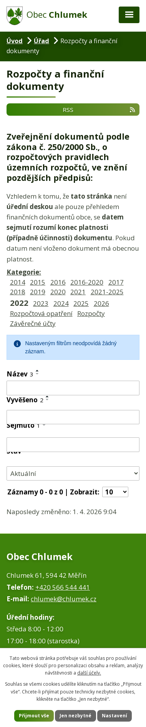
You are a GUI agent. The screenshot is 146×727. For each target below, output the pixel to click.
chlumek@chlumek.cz (63, 598)
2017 (116, 282)
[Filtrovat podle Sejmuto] (73, 444)
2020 (58, 291)
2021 (78, 291)
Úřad (41, 41)
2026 (101, 303)
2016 (58, 282)
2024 (61, 303)
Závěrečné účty (33, 323)
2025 (81, 303)
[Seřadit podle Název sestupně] (37, 373)
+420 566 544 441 (62, 587)
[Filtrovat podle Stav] (73, 473)
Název (20, 373)
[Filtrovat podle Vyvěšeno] (73, 417)
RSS (99, 109)
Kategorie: (24, 272)
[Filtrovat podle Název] (73, 388)
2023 (40, 303)
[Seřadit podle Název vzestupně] (37, 370)
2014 (17, 282)
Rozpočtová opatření (41, 313)
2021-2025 (107, 291)
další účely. (89, 673)
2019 (37, 291)
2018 (17, 291)
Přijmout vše (34, 715)
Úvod (15, 41)
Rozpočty (91, 313)
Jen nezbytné (75, 715)
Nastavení (114, 715)
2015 (37, 282)
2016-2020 (86, 282)
